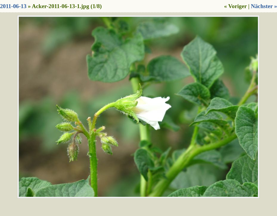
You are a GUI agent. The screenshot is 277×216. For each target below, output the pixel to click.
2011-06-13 (13, 6)
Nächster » (264, 6)
